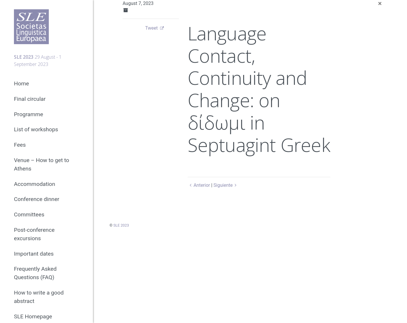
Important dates (34, 253)
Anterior (199, 185)
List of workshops (36, 129)
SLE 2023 (121, 225)
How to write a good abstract (39, 296)
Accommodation (34, 184)
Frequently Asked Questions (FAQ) (35, 273)
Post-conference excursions (34, 234)
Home (21, 83)
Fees (20, 144)
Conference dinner (36, 199)
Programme (28, 114)
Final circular (30, 99)
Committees (29, 214)
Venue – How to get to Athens (41, 164)
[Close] (380, 3)
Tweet (151, 28)
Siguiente (226, 185)
